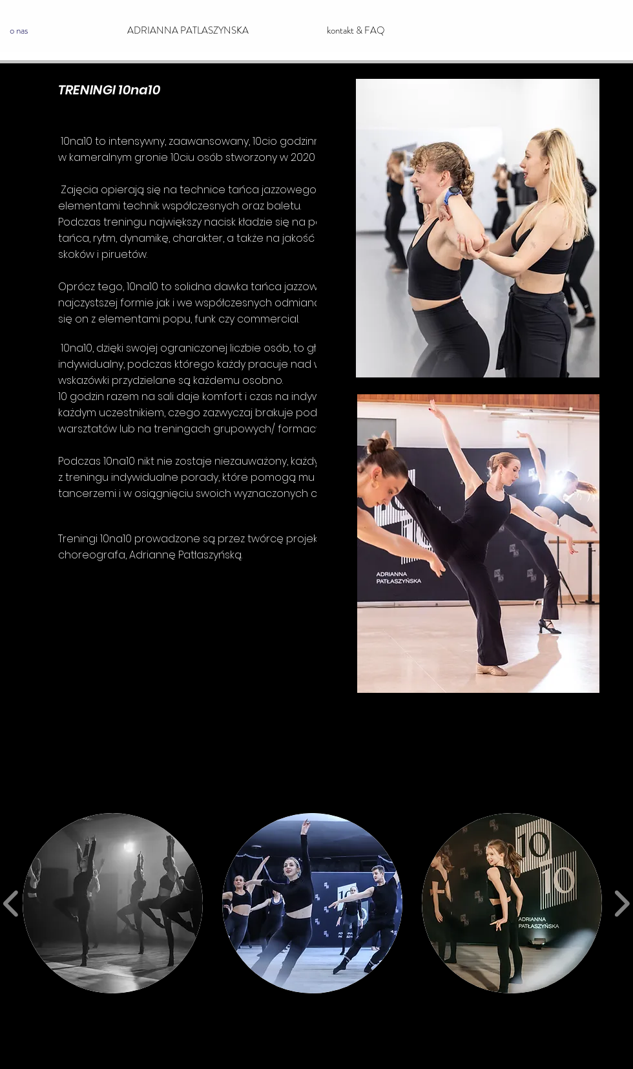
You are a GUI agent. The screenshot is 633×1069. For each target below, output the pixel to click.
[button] (113, 903)
